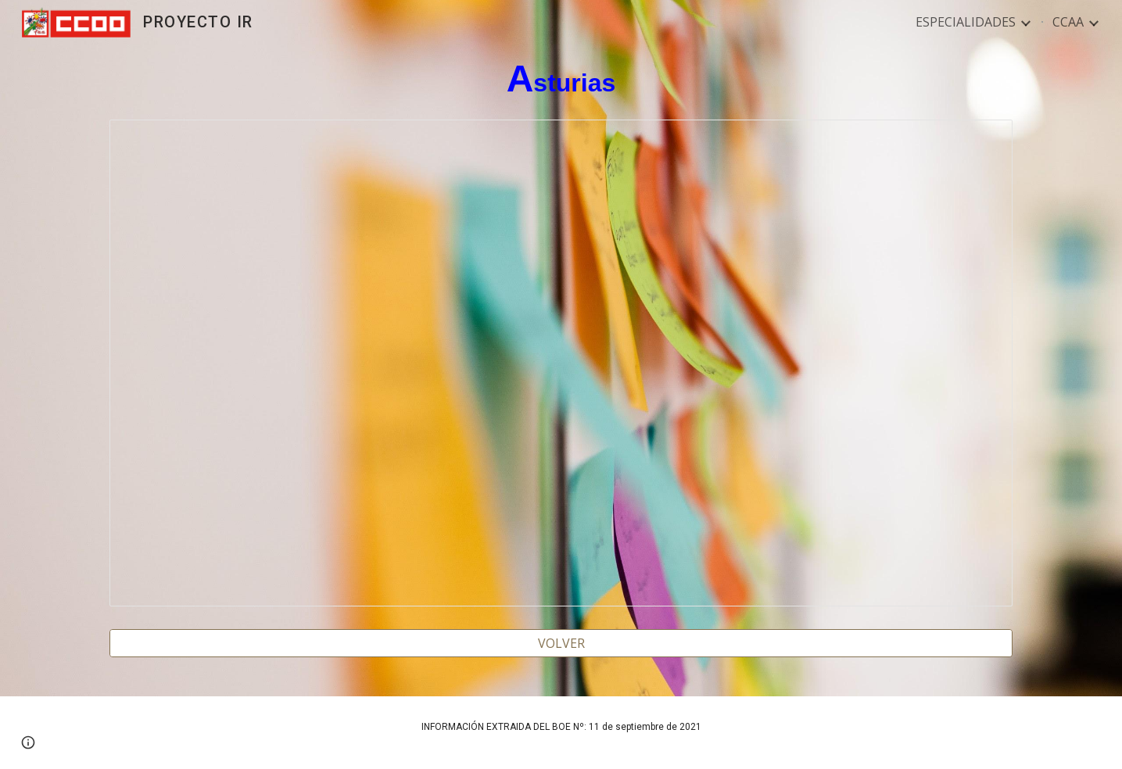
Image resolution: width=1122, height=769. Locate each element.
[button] (28, 742)
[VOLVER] (560, 643)
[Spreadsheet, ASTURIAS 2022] (560, 363)
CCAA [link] (1068, 21)
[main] (560, 79)
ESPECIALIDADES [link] (966, 21)
